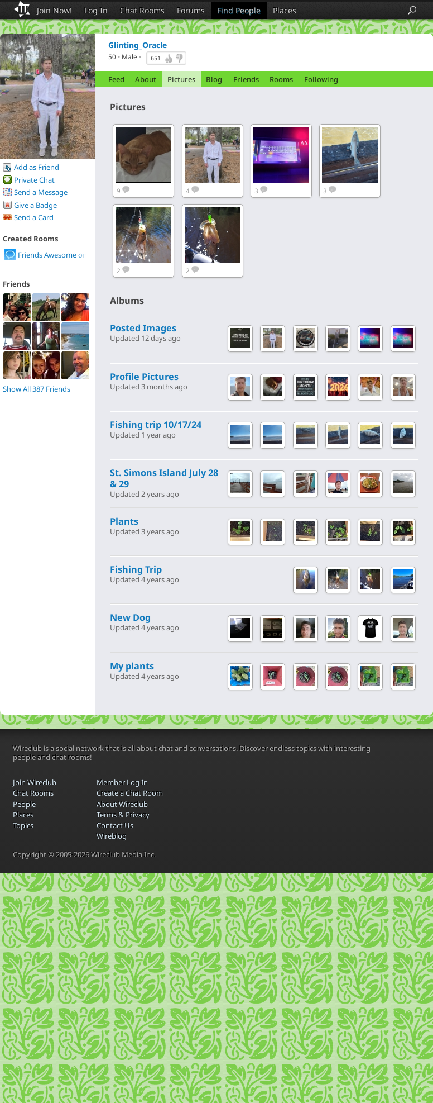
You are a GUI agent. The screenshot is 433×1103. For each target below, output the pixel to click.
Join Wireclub (34, 782)
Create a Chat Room (130, 792)
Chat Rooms (142, 10)
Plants (124, 521)
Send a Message (41, 192)
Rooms (281, 79)
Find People (239, 10)
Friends (246, 79)
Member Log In (122, 782)
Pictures (181, 79)
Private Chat (34, 180)
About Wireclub (122, 804)
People (24, 804)
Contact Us (115, 825)
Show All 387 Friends (36, 389)
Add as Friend (36, 167)
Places (284, 10)
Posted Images (143, 328)
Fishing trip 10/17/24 (155, 425)
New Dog (130, 617)
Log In (96, 10)
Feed (116, 79)
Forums (191, 10)
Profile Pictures (144, 376)
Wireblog (112, 835)
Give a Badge (35, 205)
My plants (132, 666)
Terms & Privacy (123, 814)
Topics (23, 825)
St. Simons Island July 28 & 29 (164, 478)
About (145, 79)
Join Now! (54, 10)
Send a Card (34, 217)
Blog (214, 79)
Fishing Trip (136, 569)
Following (321, 79)
